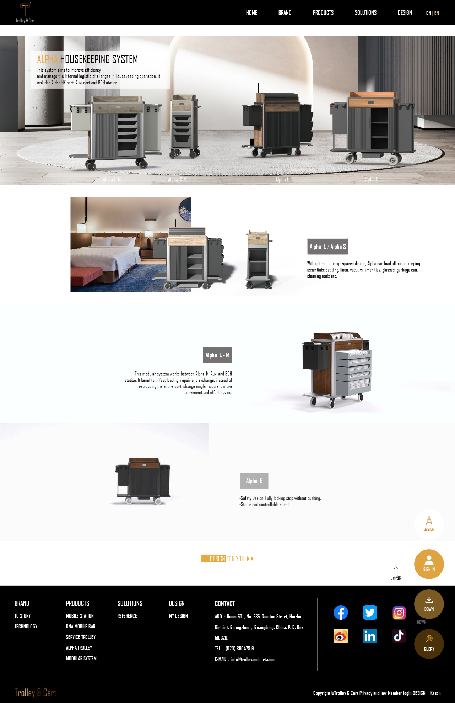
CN (428, 13)
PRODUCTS (323, 12)
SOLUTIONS (366, 12)
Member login (400, 692)
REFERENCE (127, 615)
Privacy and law (373, 692)
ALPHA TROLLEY (79, 647)
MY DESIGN (178, 615)
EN (436, 13)
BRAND (285, 12)
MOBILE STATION (80, 615)
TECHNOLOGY (26, 626)
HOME (251, 12)
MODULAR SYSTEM (81, 658)
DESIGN (405, 12)
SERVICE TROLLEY (81, 637)
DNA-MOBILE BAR (80, 626)
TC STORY (23, 615)
